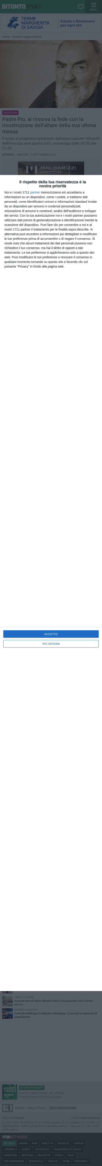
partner (35, 192)
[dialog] (51, 583)
